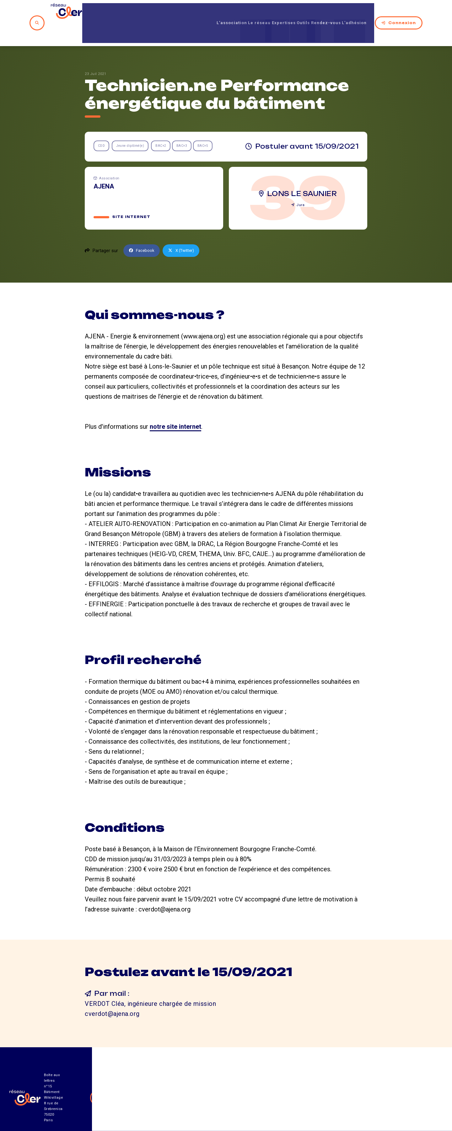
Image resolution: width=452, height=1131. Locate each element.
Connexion (406, 12)
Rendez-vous (326, 12)
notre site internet (175, 405)
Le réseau (240, 12)
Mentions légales (348, 1096)
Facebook (143, 230)
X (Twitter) (186, 230)
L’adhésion (363, 12)
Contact (293, 1096)
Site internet (131, 196)
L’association (205, 12)
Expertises (271, 12)
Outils (297, 12)
